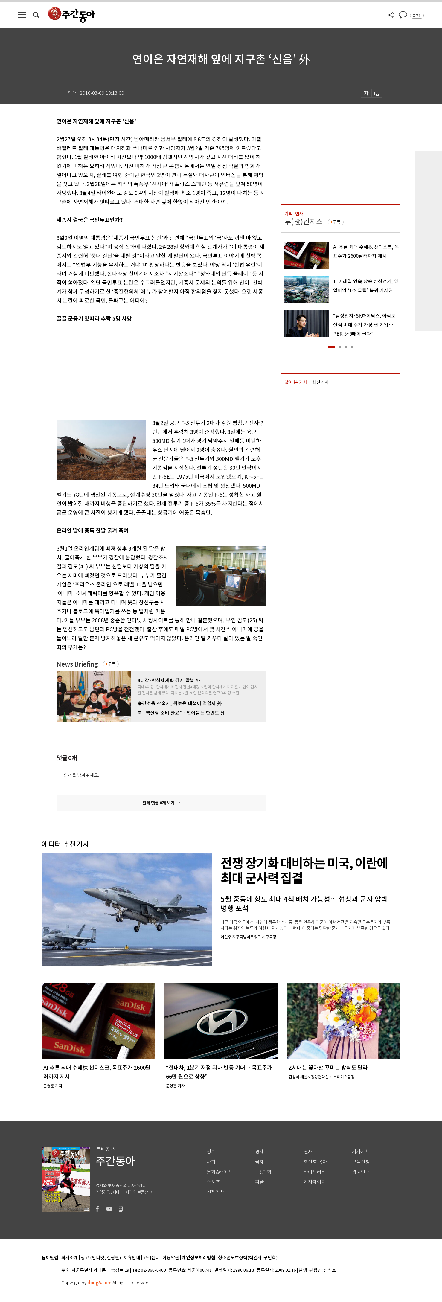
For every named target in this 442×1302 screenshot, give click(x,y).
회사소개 (69, 1257)
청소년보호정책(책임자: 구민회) (248, 1257)
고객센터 (151, 1257)
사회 (211, 1162)
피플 (259, 1182)
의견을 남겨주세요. (81, 775)
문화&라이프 (219, 1172)
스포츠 (213, 1182)
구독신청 (361, 1162)
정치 (211, 1152)
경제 (259, 1152)
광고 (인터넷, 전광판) (101, 1257)
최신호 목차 (315, 1162)
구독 (112, 664)
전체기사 (216, 1192)
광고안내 (361, 1172)
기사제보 (361, 1152)
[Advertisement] (146, 369)
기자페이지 (315, 1182)
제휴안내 (132, 1257)
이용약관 (170, 1257)
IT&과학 (263, 1172)
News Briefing (77, 664)
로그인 (416, 15)
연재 (308, 1152)
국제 (259, 1162)
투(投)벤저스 (303, 221)
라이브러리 (315, 1172)
